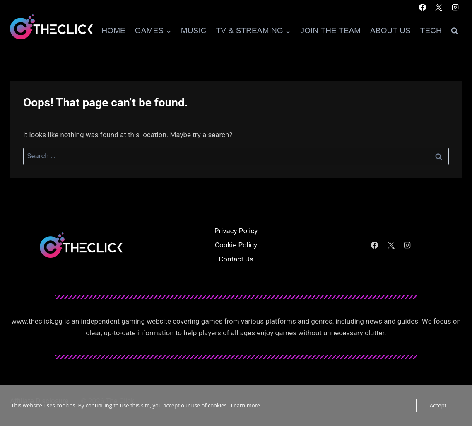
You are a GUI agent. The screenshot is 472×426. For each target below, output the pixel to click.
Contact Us (236, 259)
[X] (439, 7)
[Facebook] (423, 7)
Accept (438, 405)
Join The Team (331, 30)
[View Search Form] (454, 31)
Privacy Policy (236, 231)
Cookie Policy (236, 245)
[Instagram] (455, 7)
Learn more (245, 405)
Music (194, 30)
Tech (431, 30)
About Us (390, 30)
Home (113, 30)
